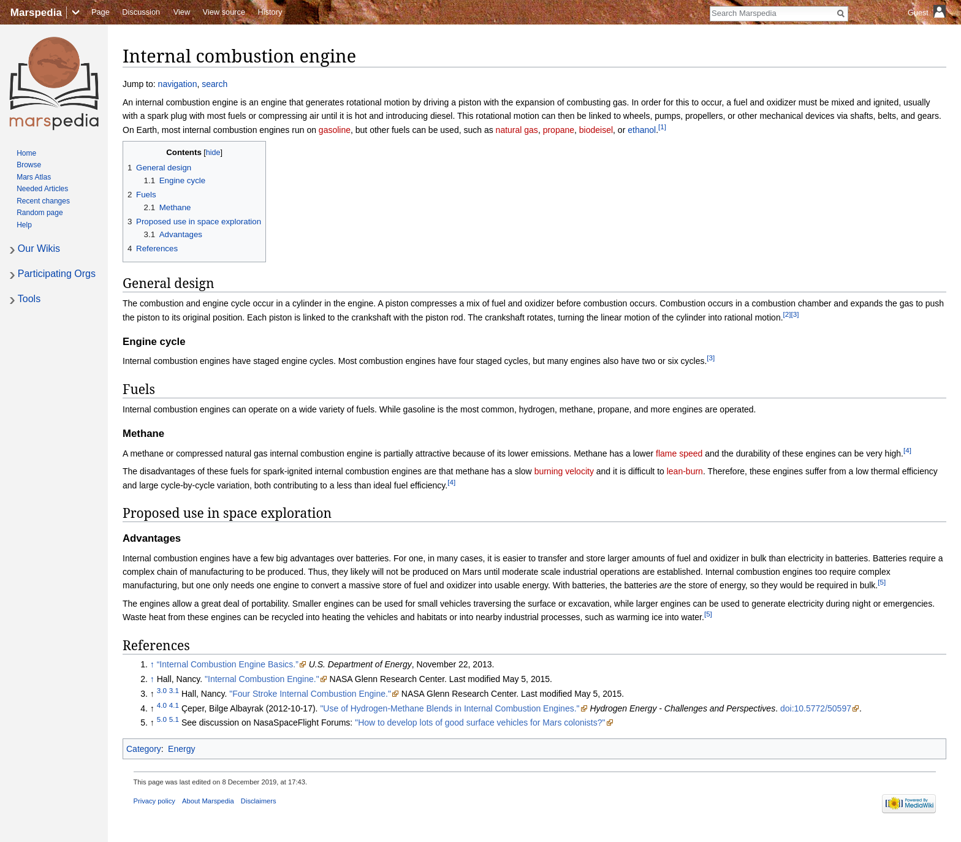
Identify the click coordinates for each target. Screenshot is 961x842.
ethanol (642, 130)
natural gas (517, 130)
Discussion (141, 12)
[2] (787, 314)
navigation (177, 84)
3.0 (162, 690)
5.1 (174, 720)
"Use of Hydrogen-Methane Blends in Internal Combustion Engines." (449, 708)
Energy (181, 749)
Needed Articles (42, 188)
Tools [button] (29, 299)
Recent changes (43, 201)
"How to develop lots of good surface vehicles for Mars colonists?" (480, 722)
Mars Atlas (34, 177)
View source (224, 12)
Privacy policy (154, 801)
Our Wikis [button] (39, 248)
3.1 (174, 690)
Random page (40, 212)
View (182, 12)
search (214, 84)
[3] (795, 314)
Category (143, 749)
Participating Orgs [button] (57, 273)
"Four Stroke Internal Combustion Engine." (310, 694)
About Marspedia (208, 801)
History (270, 12)
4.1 (174, 705)
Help (24, 225)
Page (100, 12)
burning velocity (564, 471)
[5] (882, 582)
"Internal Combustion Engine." (262, 679)
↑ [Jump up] (152, 664)
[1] (662, 127)
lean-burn (685, 471)
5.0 (162, 720)
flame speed (679, 453)
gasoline (335, 130)
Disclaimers (258, 801)
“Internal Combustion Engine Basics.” (227, 664)
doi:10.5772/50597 (815, 708)
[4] (907, 450)
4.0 (162, 705)
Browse (29, 165)
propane (558, 130)
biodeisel (596, 130)
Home (26, 153)
